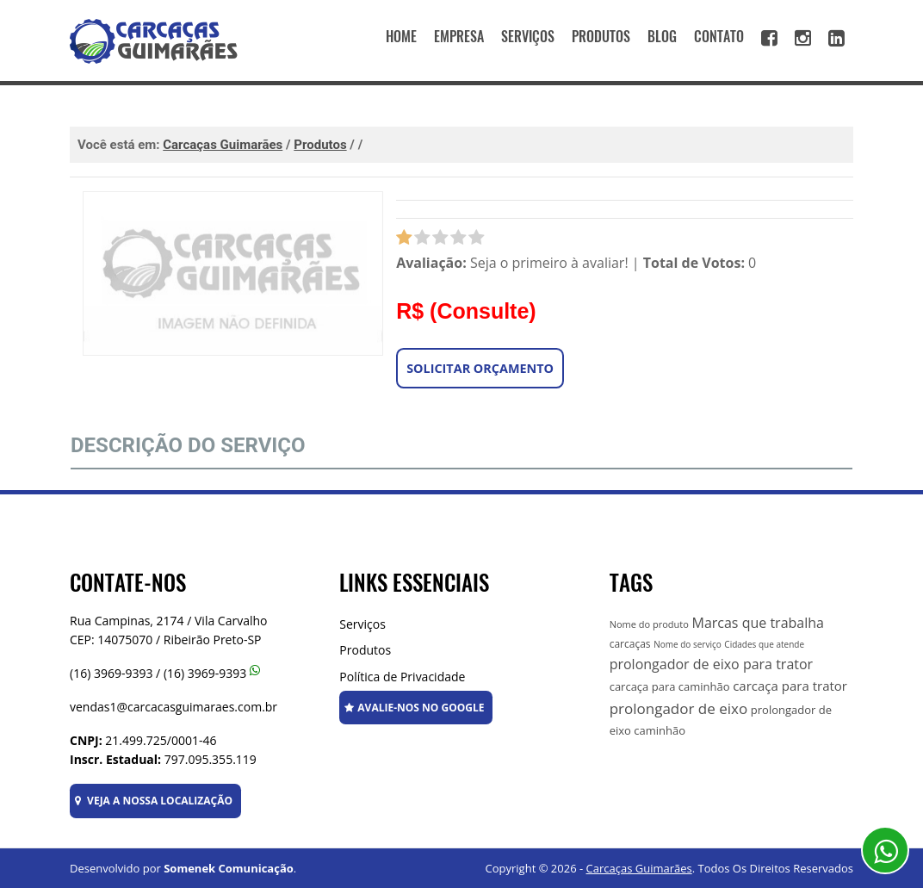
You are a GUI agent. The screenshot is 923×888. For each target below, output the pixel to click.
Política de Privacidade (402, 676)
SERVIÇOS (527, 37)
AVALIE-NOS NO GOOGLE (414, 707)
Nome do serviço (688, 644)
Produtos (365, 650)
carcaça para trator (790, 685)
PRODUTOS (601, 37)
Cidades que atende (764, 644)
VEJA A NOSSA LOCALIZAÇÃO (153, 800)
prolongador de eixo (679, 708)
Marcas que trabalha (757, 622)
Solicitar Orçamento (480, 368)
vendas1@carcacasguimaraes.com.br (173, 707)
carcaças (630, 644)
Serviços (362, 624)
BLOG (662, 37)
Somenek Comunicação (229, 868)
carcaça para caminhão (670, 686)
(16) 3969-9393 (111, 673)
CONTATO (719, 37)
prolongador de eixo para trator (712, 664)
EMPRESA (459, 37)
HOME (401, 37)
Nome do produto (649, 624)
